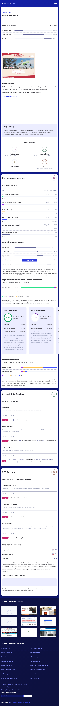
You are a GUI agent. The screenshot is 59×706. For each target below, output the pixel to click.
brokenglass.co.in (35, 652)
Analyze (27, 696)
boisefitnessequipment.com (10, 657)
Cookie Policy (16, 690)
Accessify (8, 3)
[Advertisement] (29, 47)
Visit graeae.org (9, 97)
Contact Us (18, 684)
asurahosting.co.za (7, 661)
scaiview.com (34, 678)
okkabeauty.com (35, 657)
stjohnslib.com (35, 674)
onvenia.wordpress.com (37, 669)
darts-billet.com (35, 661)
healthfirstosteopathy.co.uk (39, 665)
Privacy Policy (5, 690)
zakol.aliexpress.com (36, 648)
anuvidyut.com (6, 648)
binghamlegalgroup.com (9, 678)
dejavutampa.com (7, 665)
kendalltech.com (6, 652)
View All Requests (29, 260)
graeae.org (6, 12)
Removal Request (23, 687)
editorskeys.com (6, 674)
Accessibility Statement (8, 687)
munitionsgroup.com (8, 669)
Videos (3, 684)
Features (10, 684)
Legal (25, 684)
